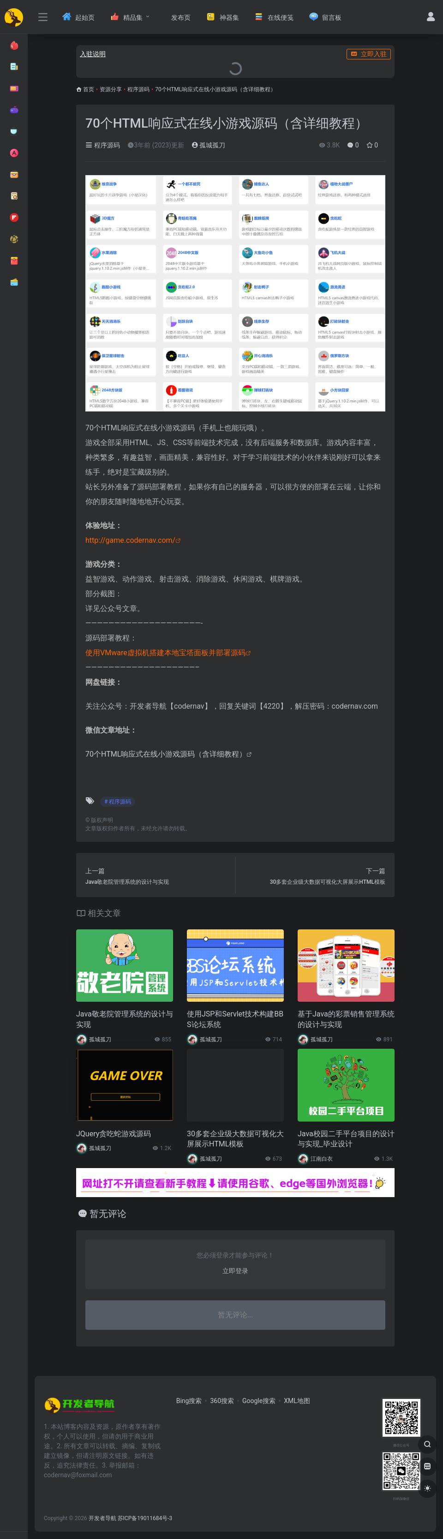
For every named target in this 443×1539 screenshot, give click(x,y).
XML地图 (297, 1400)
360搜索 (222, 1400)
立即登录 (235, 1271)
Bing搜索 (189, 1400)
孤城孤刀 (208, 145)
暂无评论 (108, 1213)
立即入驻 (369, 54)
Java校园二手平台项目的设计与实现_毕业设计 (346, 1139)
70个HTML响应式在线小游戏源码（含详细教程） (165, 754)
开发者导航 (102, 1518)
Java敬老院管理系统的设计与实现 (124, 1019)
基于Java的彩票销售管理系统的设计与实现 (346, 1019)
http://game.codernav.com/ (130, 540)
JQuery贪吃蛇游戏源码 (113, 1133)
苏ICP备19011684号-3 (145, 1518)
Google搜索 (258, 1400)
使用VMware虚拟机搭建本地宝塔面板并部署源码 (165, 652)
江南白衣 (322, 1159)
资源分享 (111, 89)
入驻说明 (93, 54)
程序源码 (138, 89)
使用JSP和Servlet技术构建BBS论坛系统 (235, 1019)
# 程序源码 (117, 802)
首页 (88, 89)
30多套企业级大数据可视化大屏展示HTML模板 (235, 1139)
